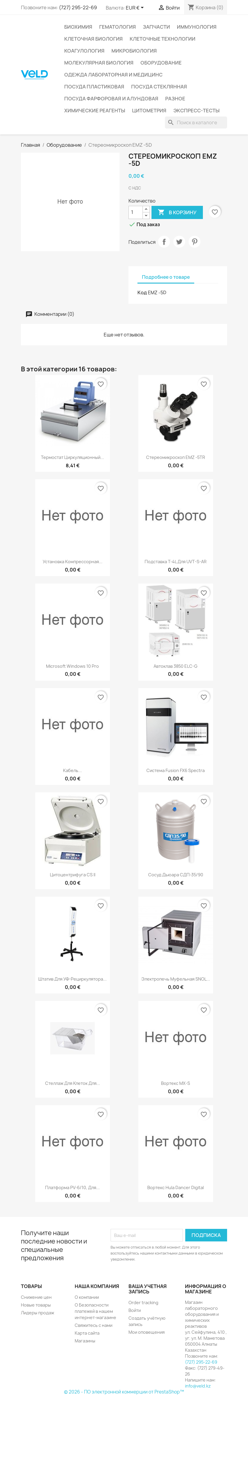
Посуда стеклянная (159, 86)
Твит (179, 242)
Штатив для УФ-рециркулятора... (72, 979)
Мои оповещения (146, 1332)
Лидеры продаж (37, 1313)
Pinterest (194, 242)
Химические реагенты (94, 110)
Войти (134, 1310)
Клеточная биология (93, 39)
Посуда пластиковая (94, 86)
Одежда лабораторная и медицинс (113, 74)
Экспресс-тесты (196, 110)
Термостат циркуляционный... (72, 457)
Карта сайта (87, 1333)
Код (142, 292)
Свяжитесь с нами (93, 1325)
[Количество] (135, 212)
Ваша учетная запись (147, 1289)
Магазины (85, 1341)
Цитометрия (149, 110)
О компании (87, 1297)
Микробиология (134, 51)
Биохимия (78, 27)
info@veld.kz (198, 1386)
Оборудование (161, 62)
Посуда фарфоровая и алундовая (111, 98)
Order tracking (143, 1302)
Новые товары (36, 1305)
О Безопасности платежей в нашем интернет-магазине (95, 1311)
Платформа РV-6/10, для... (72, 1187)
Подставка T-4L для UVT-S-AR (175, 561)
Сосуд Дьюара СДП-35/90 (175, 875)
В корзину (177, 212)
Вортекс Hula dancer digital (175, 1187)
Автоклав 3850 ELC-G (176, 666)
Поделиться (164, 242)
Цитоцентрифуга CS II (72, 875)
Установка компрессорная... (72, 561)
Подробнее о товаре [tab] (166, 277)
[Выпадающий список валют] (136, 8)
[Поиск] (196, 122)
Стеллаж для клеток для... (72, 1083)
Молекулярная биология (99, 62)
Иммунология (197, 27)
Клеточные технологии (162, 39)
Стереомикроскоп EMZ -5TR (175, 457)
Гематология (117, 27)
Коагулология (84, 51)
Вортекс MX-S (175, 1083)
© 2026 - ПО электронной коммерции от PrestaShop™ (124, 1392)
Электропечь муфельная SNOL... (175, 979)
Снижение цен (36, 1297)
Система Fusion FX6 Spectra (175, 770)
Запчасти (156, 27)
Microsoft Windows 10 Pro (72, 666)
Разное (175, 98)
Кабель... (72, 770)
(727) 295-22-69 (78, 7)
